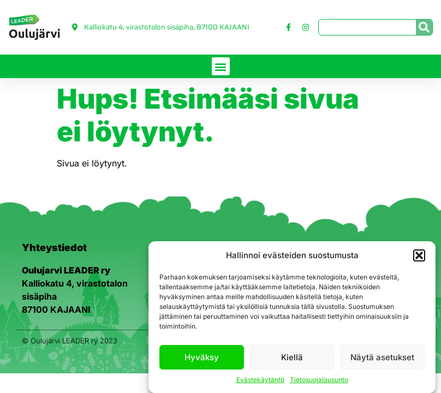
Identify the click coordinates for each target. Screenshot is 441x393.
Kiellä (292, 357)
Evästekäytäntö (260, 380)
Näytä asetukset (382, 357)
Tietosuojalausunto (319, 380)
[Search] (424, 27)
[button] (419, 255)
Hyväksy (201, 357)
